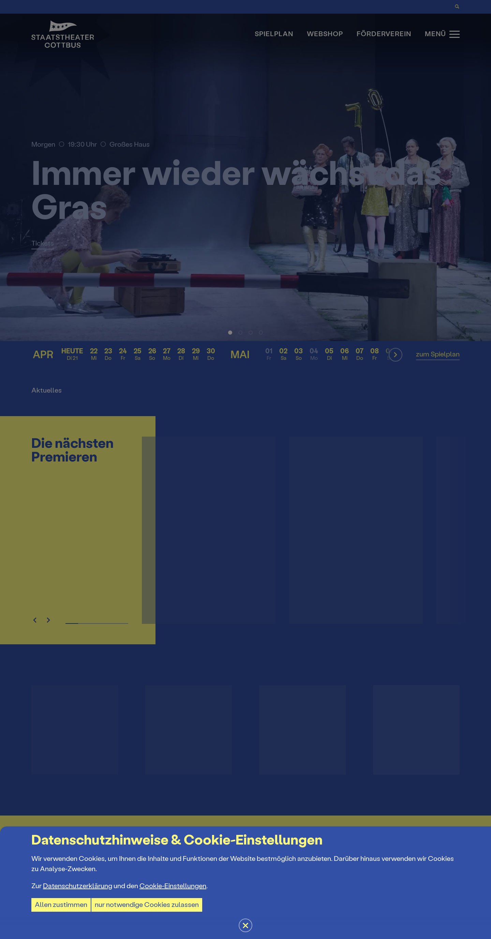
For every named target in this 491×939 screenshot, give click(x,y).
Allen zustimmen (61, 904)
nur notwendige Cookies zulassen (147, 904)
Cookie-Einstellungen (172, 886)
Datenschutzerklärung (77, 886)
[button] (245, 469)
